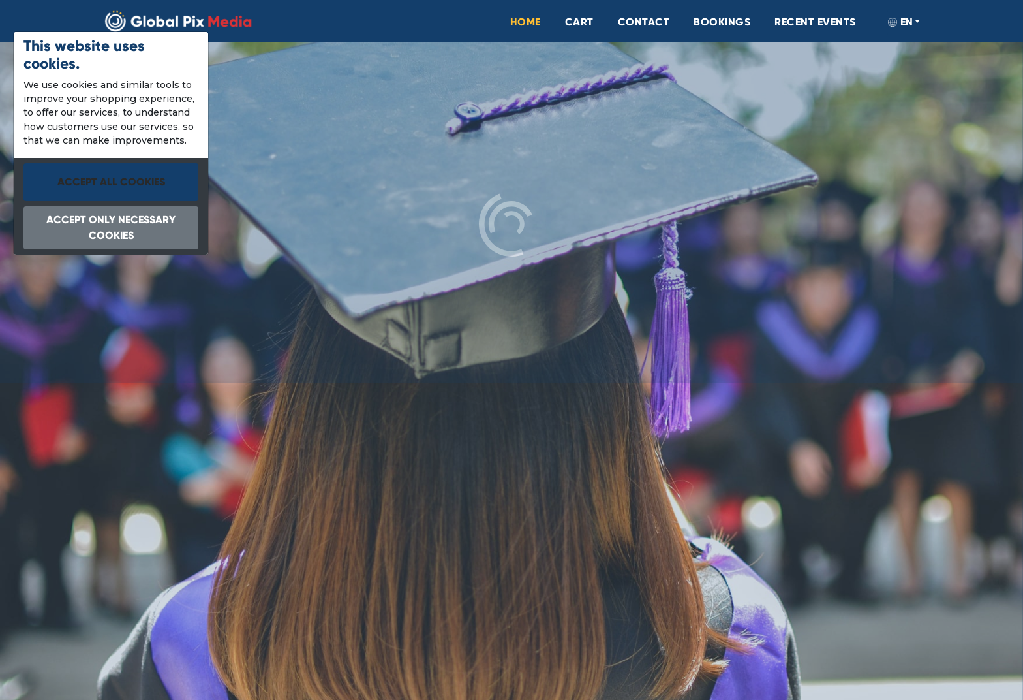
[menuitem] (472, 22)
